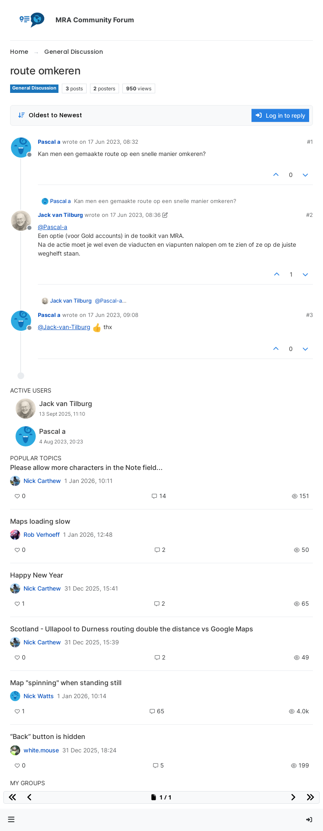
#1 (310, 141)
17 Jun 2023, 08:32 (113, 141)
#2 (309, 214)
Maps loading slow (40, 521)
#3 (309, 314)
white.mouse (41, 750)
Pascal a (49, 141)
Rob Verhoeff (42, 535)
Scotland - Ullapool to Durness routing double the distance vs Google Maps (131, 629)
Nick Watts (39, 696)
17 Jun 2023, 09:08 (113, 314)
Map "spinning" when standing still (66, 682)
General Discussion (34, 88)
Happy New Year (36, 575)
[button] (11, 820)
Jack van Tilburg (60, 214)
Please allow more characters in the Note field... (86, 467)
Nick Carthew (42, 481)
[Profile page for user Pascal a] (21, 147)
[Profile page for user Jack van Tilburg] (21, 221)
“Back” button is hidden (47, 736)
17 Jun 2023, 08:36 (135, 214)
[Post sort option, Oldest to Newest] (50, 115)
